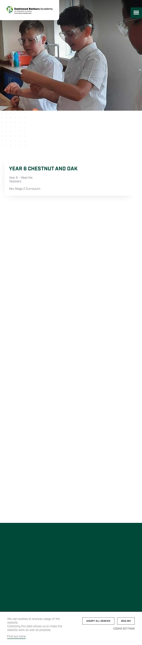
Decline (126, 621)
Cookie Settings (124, 628)
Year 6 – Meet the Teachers (21, 179)
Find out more (16, 637)
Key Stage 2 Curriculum (24, 189)
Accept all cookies (98, 621)
